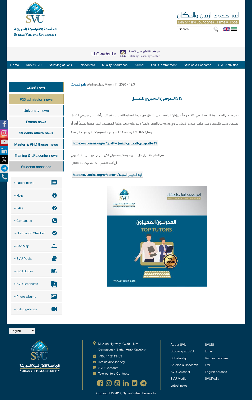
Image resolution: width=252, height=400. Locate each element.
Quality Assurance (114, 65)
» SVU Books (36, 270)
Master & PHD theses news (36, 144)
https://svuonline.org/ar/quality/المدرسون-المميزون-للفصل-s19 (115, 143)
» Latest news (36, 182)
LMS (208, 363)
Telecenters (87, 65)
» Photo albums (36, 295)
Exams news (36, 121)
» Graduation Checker (36, 232)
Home (14, 65)
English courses (216, 370)
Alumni (139, 65)
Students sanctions (36, 166)
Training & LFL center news (36, 155)
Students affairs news (36, 132)
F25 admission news (36, 99)
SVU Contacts (108, 366)
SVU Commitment (164, 65)
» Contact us (36, 220)
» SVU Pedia (36, 257)
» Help (36, 195)
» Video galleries (36, 307)
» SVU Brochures (36, 282)
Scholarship (179, 356)
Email (208, 349)
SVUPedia (212, 376)
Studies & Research (197, 65)
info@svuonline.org (111, 360)
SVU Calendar (180, 370)
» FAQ (36, 207)
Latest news (36, 87)
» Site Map (36, 245)
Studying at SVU (60, 65)
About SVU (34, 65)
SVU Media (178, 376)
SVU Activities (228, 65)
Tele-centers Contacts (113, 371)
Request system (216, 356)
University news (36, 110)
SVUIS (209, 342)
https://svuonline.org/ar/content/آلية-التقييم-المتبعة (107, 174)
